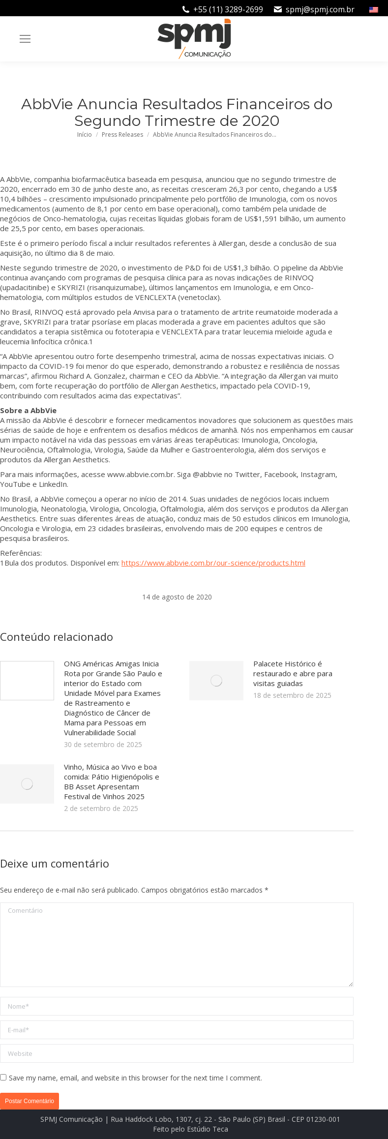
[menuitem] (375, 9)
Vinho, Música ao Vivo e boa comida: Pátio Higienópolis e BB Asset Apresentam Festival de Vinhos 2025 (111, 781)
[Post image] (27, 680)
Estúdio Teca (207, 1129)
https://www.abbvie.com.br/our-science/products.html (213, 563)
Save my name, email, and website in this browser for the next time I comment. (135, 1077)
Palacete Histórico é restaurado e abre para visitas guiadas (292, 673)
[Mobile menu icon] (25, 38)
